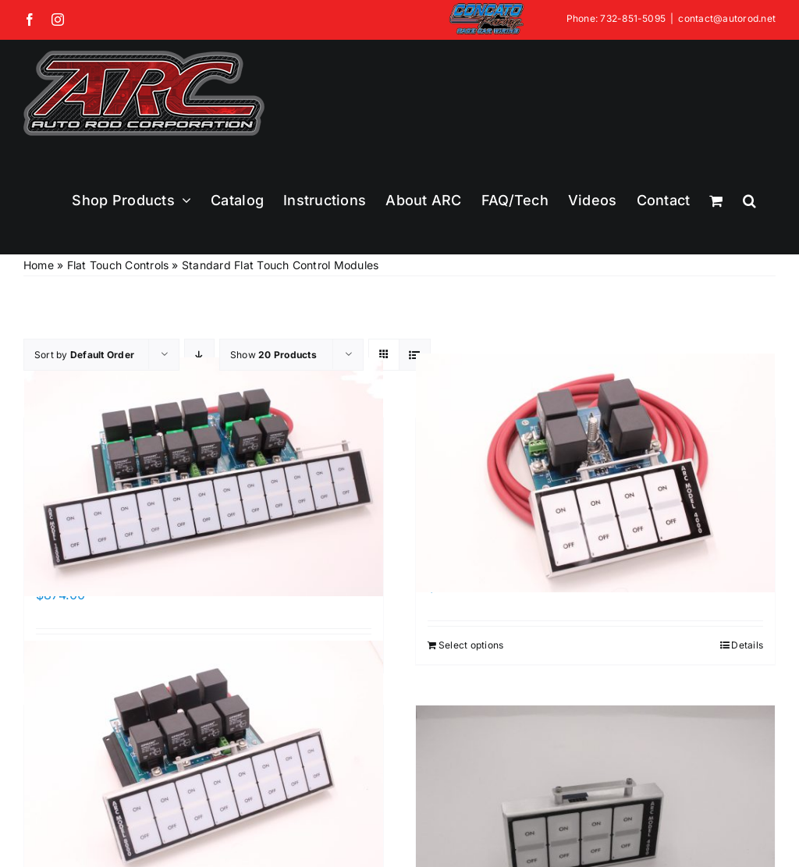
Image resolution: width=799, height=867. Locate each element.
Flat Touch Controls (118, 265)
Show (273, 355)
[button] (749, 200)
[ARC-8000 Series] (203, 759)
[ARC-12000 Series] (203, 476)
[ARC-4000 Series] (595, 472)
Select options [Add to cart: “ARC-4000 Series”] (471, 645)
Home (38, 265)
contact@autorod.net (727, 18)
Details (747, 645)
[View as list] (415, 354)
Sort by (84, 355)
